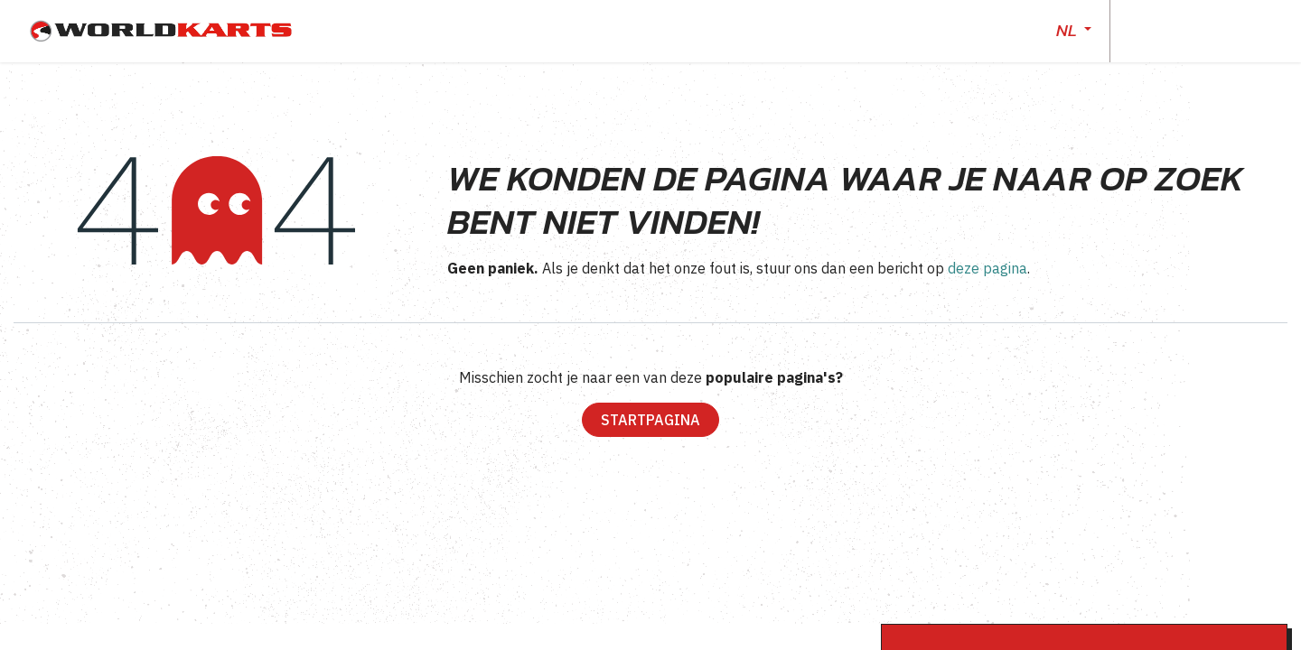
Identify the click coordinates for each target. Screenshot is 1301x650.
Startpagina (650, 420)
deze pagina (987, 268)
